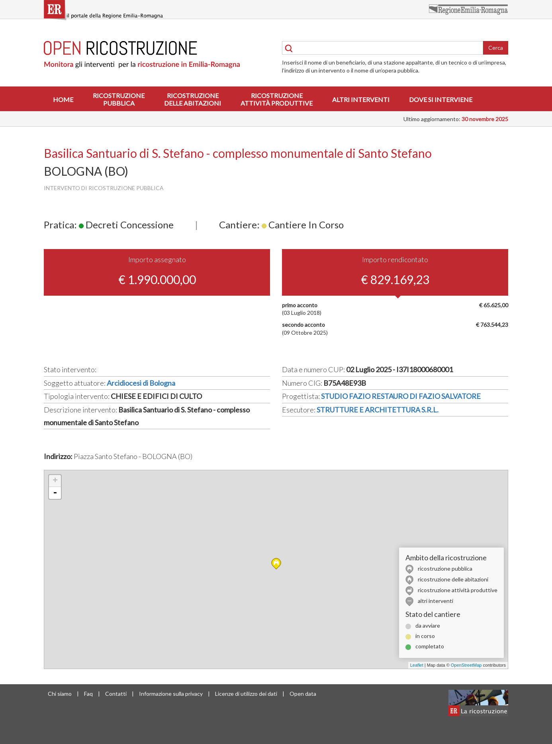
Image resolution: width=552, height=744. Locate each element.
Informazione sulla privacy (171, 693)
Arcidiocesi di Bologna (141, 383)
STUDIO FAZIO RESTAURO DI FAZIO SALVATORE (401, 396)
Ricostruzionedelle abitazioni (192, 99)
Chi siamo (60, 693)
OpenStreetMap (466, 665)
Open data (303, 693)
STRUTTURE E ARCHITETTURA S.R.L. (377, 409)
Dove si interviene (440, 99)
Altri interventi (361, 99)
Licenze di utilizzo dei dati (246, 693)
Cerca (495, 47)
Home (63, 99)
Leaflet (416, 665)
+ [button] (55, 481)
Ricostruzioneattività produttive (277, 99)
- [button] (55, 493)
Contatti (116, 693)
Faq (88, 693)
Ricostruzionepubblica (119, 99)
